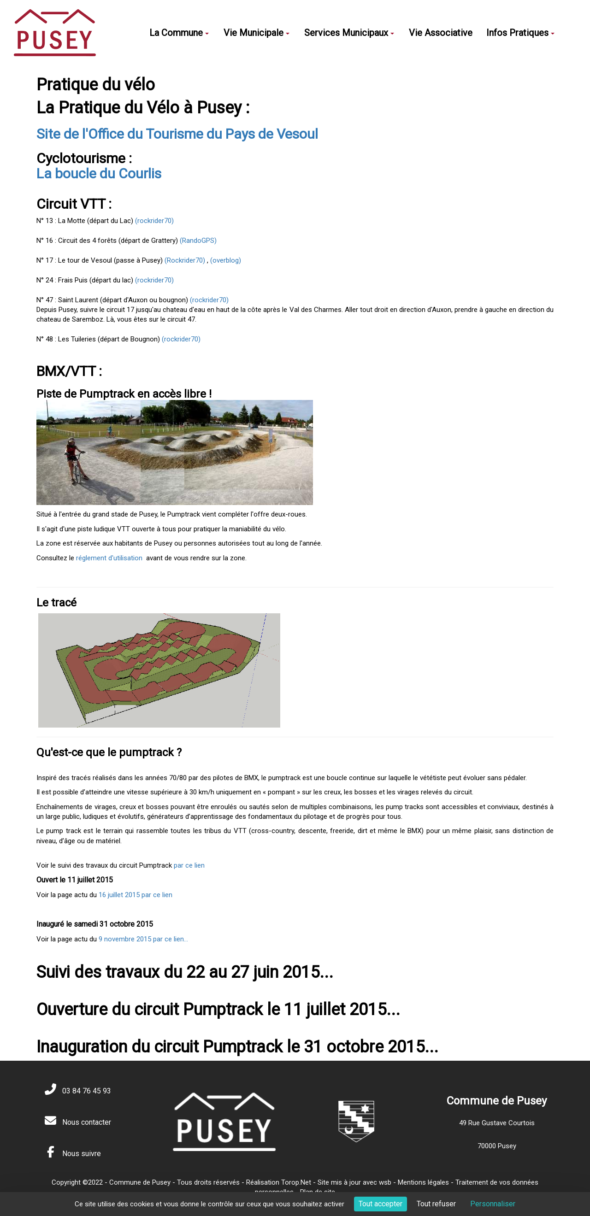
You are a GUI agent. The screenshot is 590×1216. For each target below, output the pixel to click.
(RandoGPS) (198, 240)
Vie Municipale (256, 32)
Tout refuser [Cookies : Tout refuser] (436, 1203)
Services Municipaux (349, 32)
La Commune (179, 32)
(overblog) (225, 260)
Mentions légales (423, 1182)
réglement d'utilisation (109, 558)
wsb (385, 1182)
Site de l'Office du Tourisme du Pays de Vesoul (177, 134)
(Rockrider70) (185, 260)
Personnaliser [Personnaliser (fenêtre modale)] (492, 1203)
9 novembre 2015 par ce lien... (143, 939)
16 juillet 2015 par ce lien (135, 895)
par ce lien (189, 865)
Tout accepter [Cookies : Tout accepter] (380, 1203)
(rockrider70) (153, 221)
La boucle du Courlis (98, 173)
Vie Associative (440, 32)
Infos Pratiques (520, 32)
